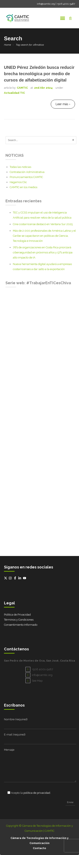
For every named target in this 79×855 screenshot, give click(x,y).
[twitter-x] (6, 578)
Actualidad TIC (14, 92)
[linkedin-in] (20, 578)
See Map (34, 680)
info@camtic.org (46, 3)
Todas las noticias (20, 167)
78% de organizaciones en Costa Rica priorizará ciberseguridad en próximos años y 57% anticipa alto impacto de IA (42, 252)
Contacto (39, 848)
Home (7, 44)
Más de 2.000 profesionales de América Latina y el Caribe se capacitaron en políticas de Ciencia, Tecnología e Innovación (44, 235)
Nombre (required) (16, 719)
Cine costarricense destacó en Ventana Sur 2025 (43, 224)
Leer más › (63, 104)
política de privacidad (36, 792)
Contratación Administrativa (27, 172)
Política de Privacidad (17, 614)
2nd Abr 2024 (43, 87)
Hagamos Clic (18, 182)
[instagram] (11, 578)
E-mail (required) (14, 734)
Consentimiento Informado (20, 624)
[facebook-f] (15, 578)
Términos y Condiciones (18, 619)
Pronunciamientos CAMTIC (26, 177)
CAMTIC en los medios (23, 187)
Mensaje (9, 749)
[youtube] (25, 578)
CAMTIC (22, 87)
